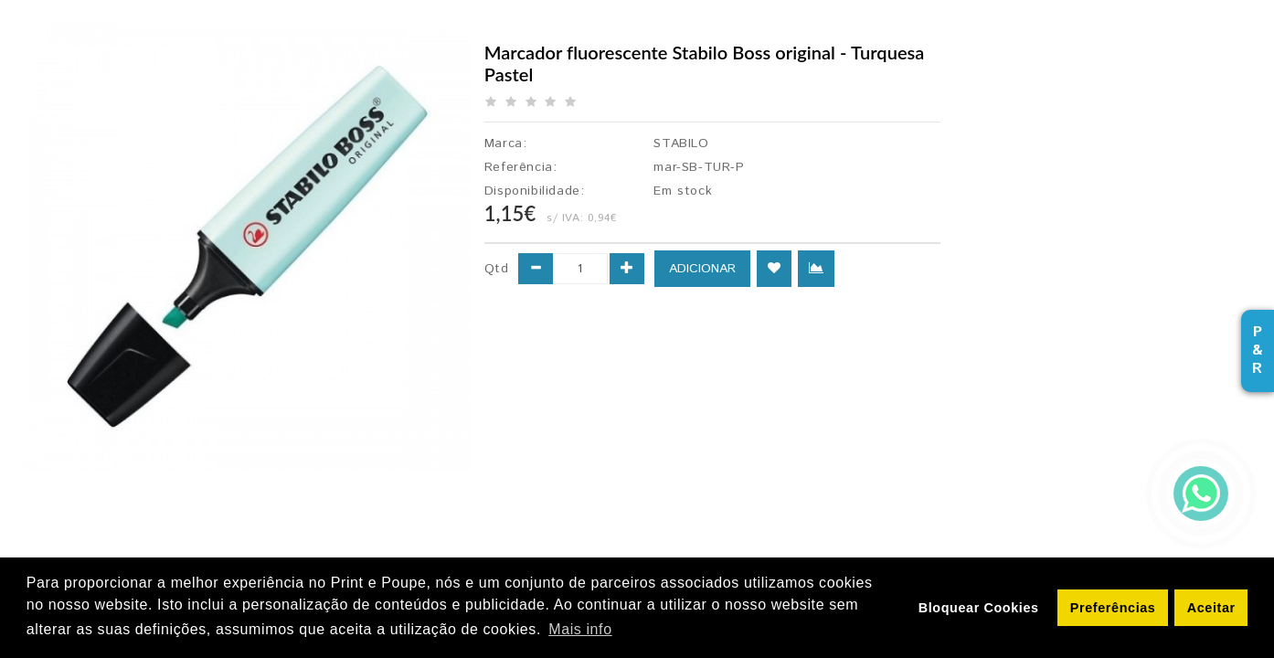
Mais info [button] (579, 629)
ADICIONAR (702, 269)
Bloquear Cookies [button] (978, 607)
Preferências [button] (1113, 607)
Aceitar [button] (1211, 607)
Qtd (496, 269)
